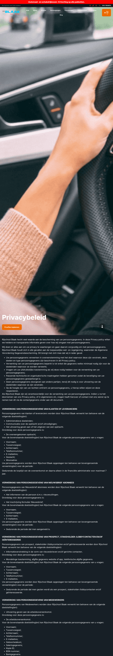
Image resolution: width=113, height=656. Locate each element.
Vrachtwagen (69, 10)
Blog (61, 15)
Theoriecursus (82, 10)
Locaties (93, 10)
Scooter (43, 10)
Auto (27, 10)
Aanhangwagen (55, 10)
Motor (35, 10)
